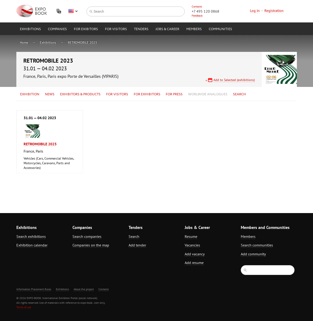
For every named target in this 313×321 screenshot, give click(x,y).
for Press (174, 94)
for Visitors (116, 29)
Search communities (257, 245)
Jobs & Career (167, 29)
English (73, 11)
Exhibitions (30, 29)
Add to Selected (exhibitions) (234, 80)
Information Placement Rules (33, 289)
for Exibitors (86, 29)
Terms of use (23, 307)
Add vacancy (195, 254)
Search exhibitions (31, 236)
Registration (274, 10)
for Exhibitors (147, 94)
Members (194, 29)
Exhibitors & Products (80, 94)
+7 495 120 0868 (205, 11)
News (49, 94)
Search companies (86, 236)
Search (239, 94)
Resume (191, 236)
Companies (57, 29)
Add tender (137, 245)
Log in (255, 10)
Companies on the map (90, 245)
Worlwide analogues (207, 94)
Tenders (141, 29)
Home (24, 42)
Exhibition (29, 94)
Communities (220, 29)
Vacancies (192, 245)
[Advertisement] (256, 151)
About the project (84, 289)
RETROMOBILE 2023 (82, 42)
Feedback (197, 15)
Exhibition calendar (31, 245)
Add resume (194, 262)
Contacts (197, 6)
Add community (253, 254)
